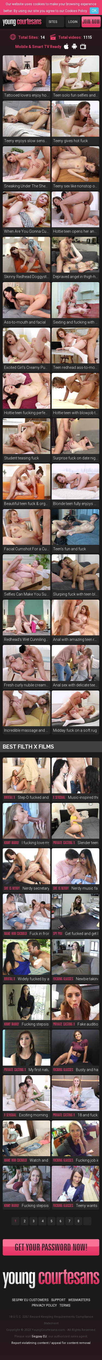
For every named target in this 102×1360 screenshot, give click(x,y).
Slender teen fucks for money (75, 842)
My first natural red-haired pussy (26, 1069)
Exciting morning (26, 1115)
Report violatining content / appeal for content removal (51, 1343)
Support (58, 1300)
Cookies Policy (76, 11)
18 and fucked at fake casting (75, 1115)
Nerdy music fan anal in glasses (75, 888)
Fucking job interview (75, 1160)
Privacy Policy (44, 1305)
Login (73, 22)
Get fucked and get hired (75, 933)
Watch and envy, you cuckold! (26, 1160)
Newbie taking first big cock (75, 978)
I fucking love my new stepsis (26, 842)
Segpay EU (39, 1336)
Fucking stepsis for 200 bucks (26, 1205)
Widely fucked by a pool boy (26, 978)
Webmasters (79, 1300)
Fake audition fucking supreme (75, 1024)
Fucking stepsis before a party (26, 1024)
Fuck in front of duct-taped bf (26, 933)
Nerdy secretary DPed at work (26, 888)
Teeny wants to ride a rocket (75, 1205)
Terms (65, 1305)
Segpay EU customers (30, 1300)
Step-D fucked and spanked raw (26, 797)
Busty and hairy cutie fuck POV (75, 1069)
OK (94, 10)
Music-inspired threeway (75, 797)
